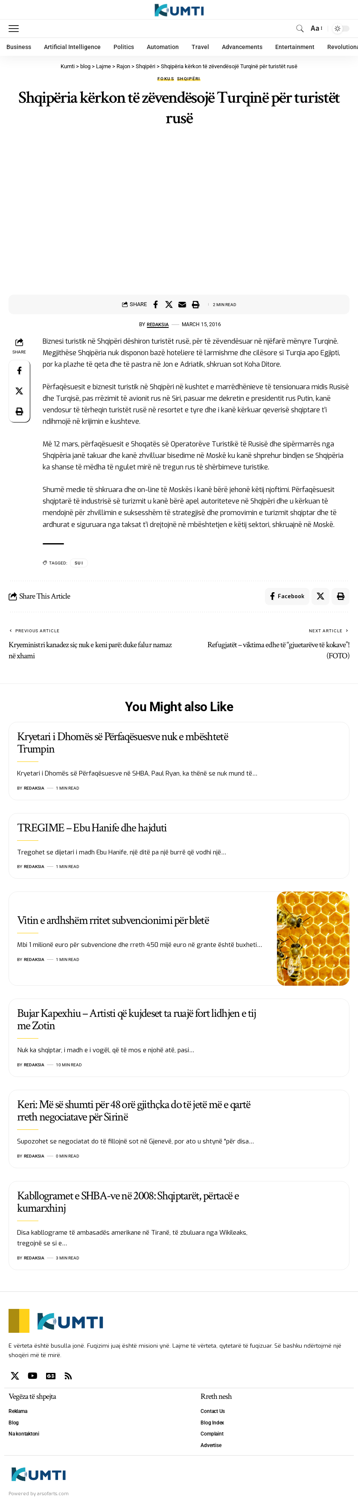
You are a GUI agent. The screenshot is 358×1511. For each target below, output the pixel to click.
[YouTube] (33, 1376)
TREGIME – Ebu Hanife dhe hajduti (91, 828)
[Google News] (51, 1376)
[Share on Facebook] (156, 304)
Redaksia (158, 324)
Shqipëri (189, 79)
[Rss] (68, 1376)
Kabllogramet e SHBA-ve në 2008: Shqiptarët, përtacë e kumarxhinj (128, 1202)
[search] (300, 28)
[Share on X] (169, 304)
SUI (79, 563)
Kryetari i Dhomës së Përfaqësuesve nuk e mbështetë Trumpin (122, 743)
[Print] (195, 304)
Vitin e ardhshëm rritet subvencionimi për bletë (113, 920)
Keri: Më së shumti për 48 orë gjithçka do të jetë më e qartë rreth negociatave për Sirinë (133, 1111)
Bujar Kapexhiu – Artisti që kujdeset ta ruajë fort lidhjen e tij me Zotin (136, 1019)
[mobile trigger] (16, 29)
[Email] (182, 304)
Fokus (165, 79)
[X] (15, 1376)
